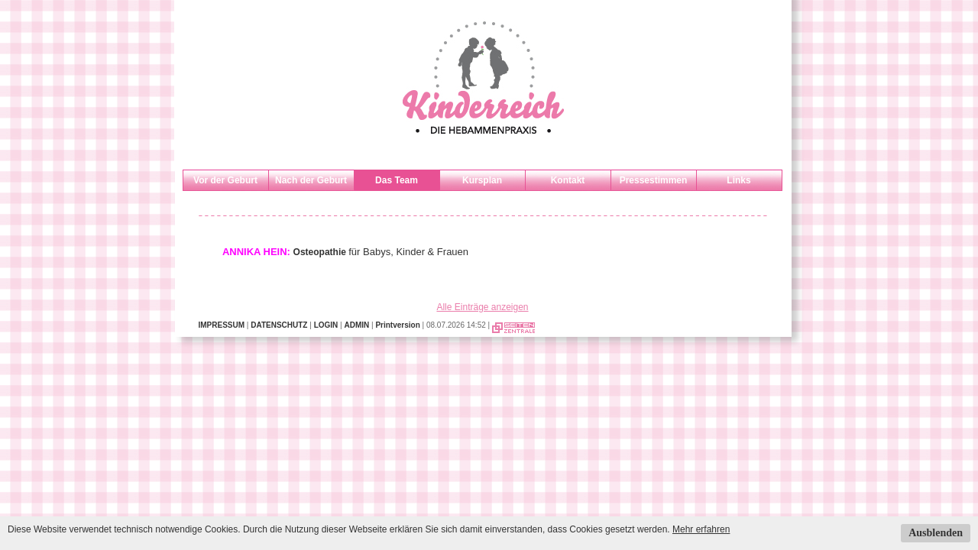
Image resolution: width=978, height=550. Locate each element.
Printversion (397, 325)
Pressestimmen (654, 180)
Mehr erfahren (701, 529)
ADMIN (356, 325)
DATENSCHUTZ (279, 325)
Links (738, 180)
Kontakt (568, 180)
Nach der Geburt (311, 180)
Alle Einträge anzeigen (482, 307)
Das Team (396, 180)
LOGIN (326, 325)
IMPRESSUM (222, 325)
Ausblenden (935, 533)
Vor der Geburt (225, 180)
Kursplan (482, 180)
